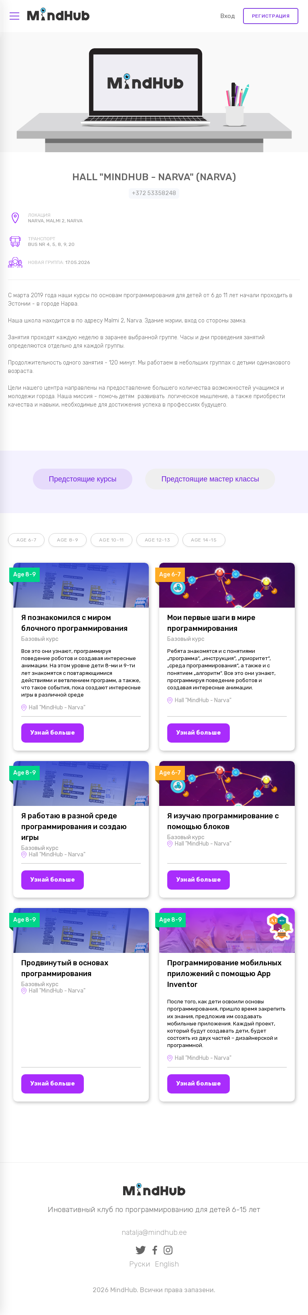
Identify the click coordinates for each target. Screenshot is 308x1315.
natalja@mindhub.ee (154, 1232)
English (167, 1264)
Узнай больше (52, 732)
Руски (139, 1264)
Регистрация (271, 16)
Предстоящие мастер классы (210, 479)
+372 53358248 (154, 193)
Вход (227, 16)
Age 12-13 (157, 540)
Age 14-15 (204, 540)
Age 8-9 (67, 540)
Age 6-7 (26, 540)
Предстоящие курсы (83, 479)
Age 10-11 (111, 540)
